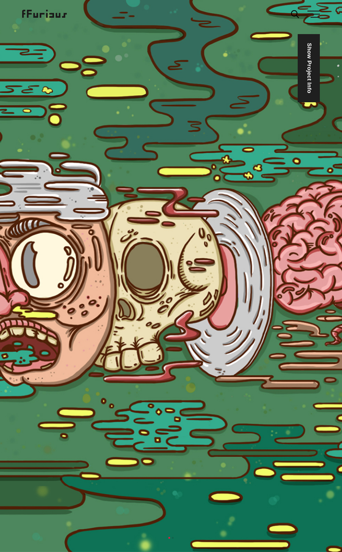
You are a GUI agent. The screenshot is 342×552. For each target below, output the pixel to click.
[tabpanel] (171, 276)
